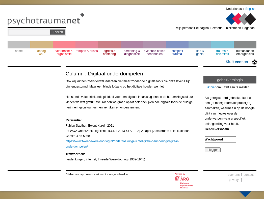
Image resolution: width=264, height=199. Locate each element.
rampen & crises (87, 51)
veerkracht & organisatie (64, 52)
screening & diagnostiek (132, 52)
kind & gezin (200, 52)
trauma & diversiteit (222, 52)
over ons (234, 175)
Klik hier (210, 87)
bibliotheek (233, 28)
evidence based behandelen (154, 52)
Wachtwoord (214, 139)
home (19, 51)
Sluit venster (237, 62)
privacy (234, 180)
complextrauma (177, 52)
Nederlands (234, 9)
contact (249, 175)
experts (218, 28)
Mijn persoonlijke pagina (192, 28)
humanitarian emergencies (245, 52)
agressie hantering (109, 52)
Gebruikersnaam (217, 129)
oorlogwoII (41, 52)
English (250, 9)
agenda (249, 28)
